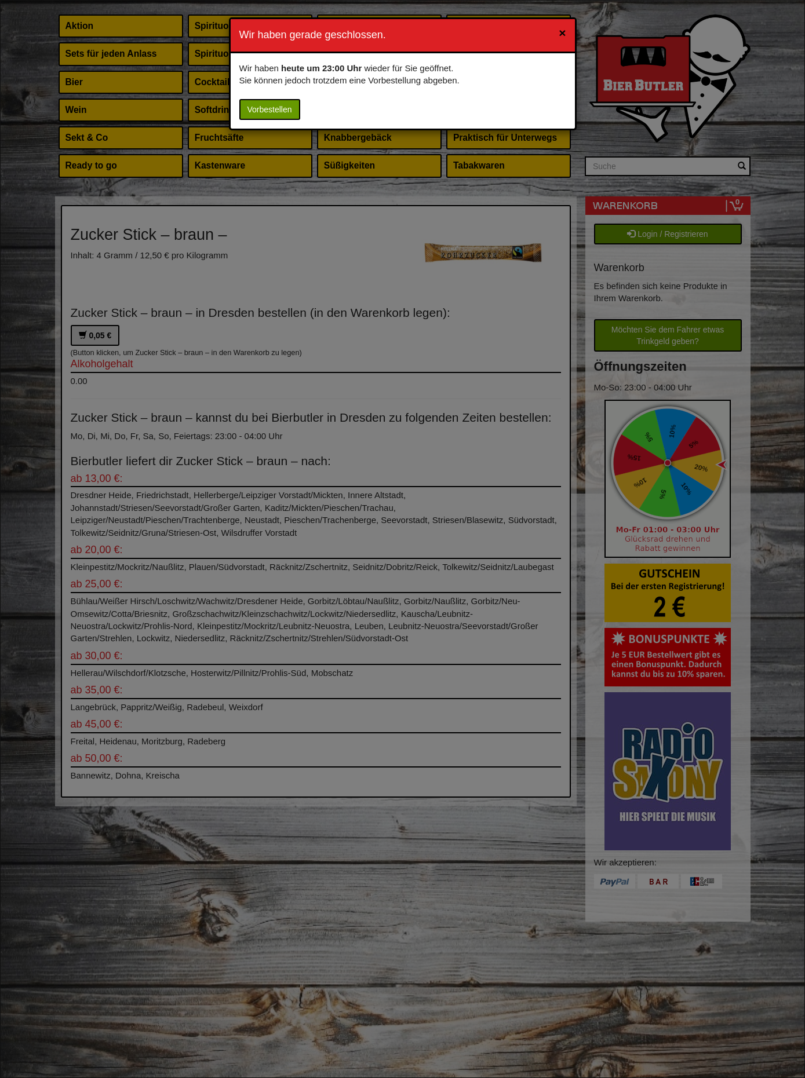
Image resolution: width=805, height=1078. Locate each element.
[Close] (562, 33)
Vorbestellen (269, 109)
